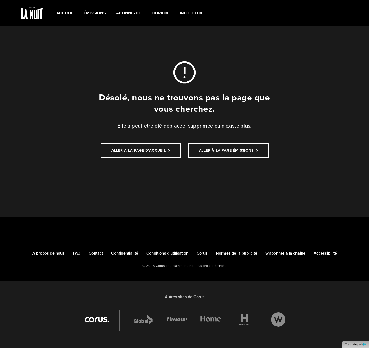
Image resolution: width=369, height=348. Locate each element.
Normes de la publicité (236, 253)
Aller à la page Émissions (226, 150)
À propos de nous (48, 253)
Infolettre (192, 13)
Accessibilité (325, 253)
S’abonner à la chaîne (285, 253)
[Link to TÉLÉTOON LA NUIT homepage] (32, 12)
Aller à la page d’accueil (138, 150)
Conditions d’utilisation (167, 253)
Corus (202, 253)
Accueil (64, 13)
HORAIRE (160, 13)
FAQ (76, 253)
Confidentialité (124, 253)
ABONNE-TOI (128, 13)
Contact (96, 253)
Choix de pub (355, 344)
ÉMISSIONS (95, 13)
